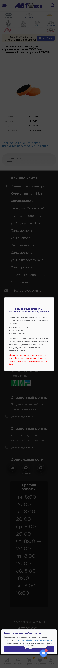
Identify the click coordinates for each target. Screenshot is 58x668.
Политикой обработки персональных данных (35, 640)
